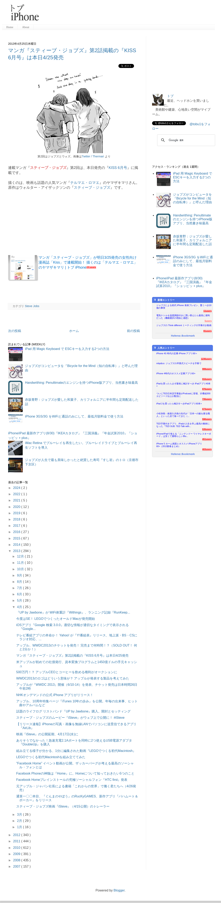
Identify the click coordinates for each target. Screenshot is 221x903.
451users (207, 439)
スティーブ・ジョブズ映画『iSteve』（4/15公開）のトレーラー (62, 806)
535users (207, 429)
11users (207, 311)
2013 (17, 551)
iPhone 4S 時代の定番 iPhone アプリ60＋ (176, 353)
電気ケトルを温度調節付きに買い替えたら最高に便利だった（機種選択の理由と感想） (183, 316)
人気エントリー (164, 347)
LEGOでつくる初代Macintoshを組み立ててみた (50, 757)
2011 (17, 841)
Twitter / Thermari (93, 156)
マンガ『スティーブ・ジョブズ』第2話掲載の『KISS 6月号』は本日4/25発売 (72, 655)
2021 (17, 500)
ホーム (74, 331)
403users (207, 449)
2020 (17, 507)
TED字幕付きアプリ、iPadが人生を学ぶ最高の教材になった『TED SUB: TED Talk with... (183, 424)
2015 (17, 538)
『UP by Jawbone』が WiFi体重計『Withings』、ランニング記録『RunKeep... (73, 612)
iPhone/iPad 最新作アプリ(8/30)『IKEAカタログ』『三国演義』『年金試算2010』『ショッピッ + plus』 (184, 282)
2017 (17, 525)
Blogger (119, 890)
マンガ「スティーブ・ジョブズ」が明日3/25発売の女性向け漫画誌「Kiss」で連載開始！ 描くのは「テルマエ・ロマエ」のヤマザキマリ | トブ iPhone (88, 262)
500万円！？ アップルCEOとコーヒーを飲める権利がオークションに (66, 672)
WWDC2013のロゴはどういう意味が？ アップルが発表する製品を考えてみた (72, 678)
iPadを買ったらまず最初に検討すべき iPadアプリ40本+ (183, 384)
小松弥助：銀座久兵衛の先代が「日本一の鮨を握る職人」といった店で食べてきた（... (183, 414)
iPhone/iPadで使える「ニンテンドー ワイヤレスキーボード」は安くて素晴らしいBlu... (183, 435)
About (25, 27)
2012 (17, 835)
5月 (20, 600)
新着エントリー (164, 299)
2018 (17, 519)
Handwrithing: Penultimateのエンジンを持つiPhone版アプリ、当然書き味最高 (81, 382)
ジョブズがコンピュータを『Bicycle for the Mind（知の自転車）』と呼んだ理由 (192, 198)
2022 (17, 494)
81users (207, 331)
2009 (17, 854)
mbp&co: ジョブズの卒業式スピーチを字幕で (178, 363)
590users (207, 419)
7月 (20, 588)
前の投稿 (133, 331)
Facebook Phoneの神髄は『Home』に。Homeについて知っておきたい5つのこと (75, 773)
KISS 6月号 (118, 168)
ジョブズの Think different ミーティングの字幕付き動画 (183, 325)
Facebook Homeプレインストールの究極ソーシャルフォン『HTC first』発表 (72, 779)
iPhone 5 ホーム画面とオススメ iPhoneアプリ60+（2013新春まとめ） (179, 444)
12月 (21, 556)
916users (207, 379)
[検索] (185, 140)
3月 (20, 814)
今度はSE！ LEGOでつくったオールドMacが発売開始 (55, 618)
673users (207, 409)
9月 (20, 575)
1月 (20, 827)
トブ (170, 96)
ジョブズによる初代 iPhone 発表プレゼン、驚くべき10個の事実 (183, 306)
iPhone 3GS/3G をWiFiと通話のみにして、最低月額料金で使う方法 (74, 416)
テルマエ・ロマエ (84, 183)
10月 (21, 569)
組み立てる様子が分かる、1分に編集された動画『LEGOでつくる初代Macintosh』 (76, 750)
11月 (21, 562)
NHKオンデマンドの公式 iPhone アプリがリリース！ (54, 695)
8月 (20, 581)
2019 (17, 513)
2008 (17, 860)
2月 (20, 820)
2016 (17, 532)
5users (208, 321)
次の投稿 (14, 331)
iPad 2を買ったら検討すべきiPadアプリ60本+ (179, 403)
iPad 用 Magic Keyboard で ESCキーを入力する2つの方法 (67, 349)
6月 (20, 594)
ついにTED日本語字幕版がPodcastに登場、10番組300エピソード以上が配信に (183, 394)
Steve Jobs (32, 306)
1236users (206, 359)
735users (207, 399)
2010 (17, 847)
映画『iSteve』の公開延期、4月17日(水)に (47, 734)
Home (9, 27)
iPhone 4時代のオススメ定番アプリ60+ (175, 373)
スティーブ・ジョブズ (92, 187)
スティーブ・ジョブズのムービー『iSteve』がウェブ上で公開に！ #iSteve (70, 717)
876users (207, 389)
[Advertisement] (128, 14)
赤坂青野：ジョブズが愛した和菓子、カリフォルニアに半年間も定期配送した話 (192, 240)
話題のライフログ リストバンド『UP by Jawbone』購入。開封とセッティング (73, 711)
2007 (17, 866)
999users (207, 369)
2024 (17, 488)
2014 (17, 544)
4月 (20, 607)
